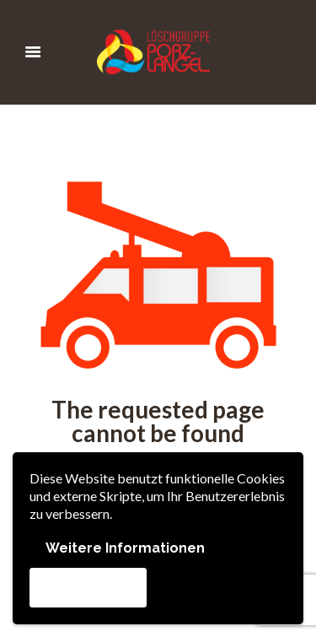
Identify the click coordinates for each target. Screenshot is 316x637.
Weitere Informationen (125, 548)
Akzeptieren (88, 587)
